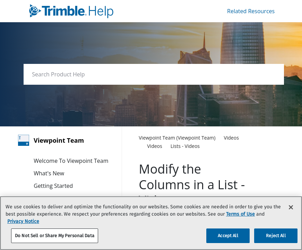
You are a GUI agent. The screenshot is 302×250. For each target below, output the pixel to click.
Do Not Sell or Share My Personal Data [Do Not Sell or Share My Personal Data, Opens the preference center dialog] (54, 235)
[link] (93, 11)
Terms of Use (240, 214)
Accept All (228, 235)
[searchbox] (271, 74)
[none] (253, 138)
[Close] (291, 207)
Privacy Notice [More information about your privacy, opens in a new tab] (23, 221)
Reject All (275, 235)
